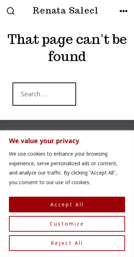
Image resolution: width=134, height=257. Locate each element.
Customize (67, 223)
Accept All (67, 204)
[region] (67, 193)
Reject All (67, 243)
